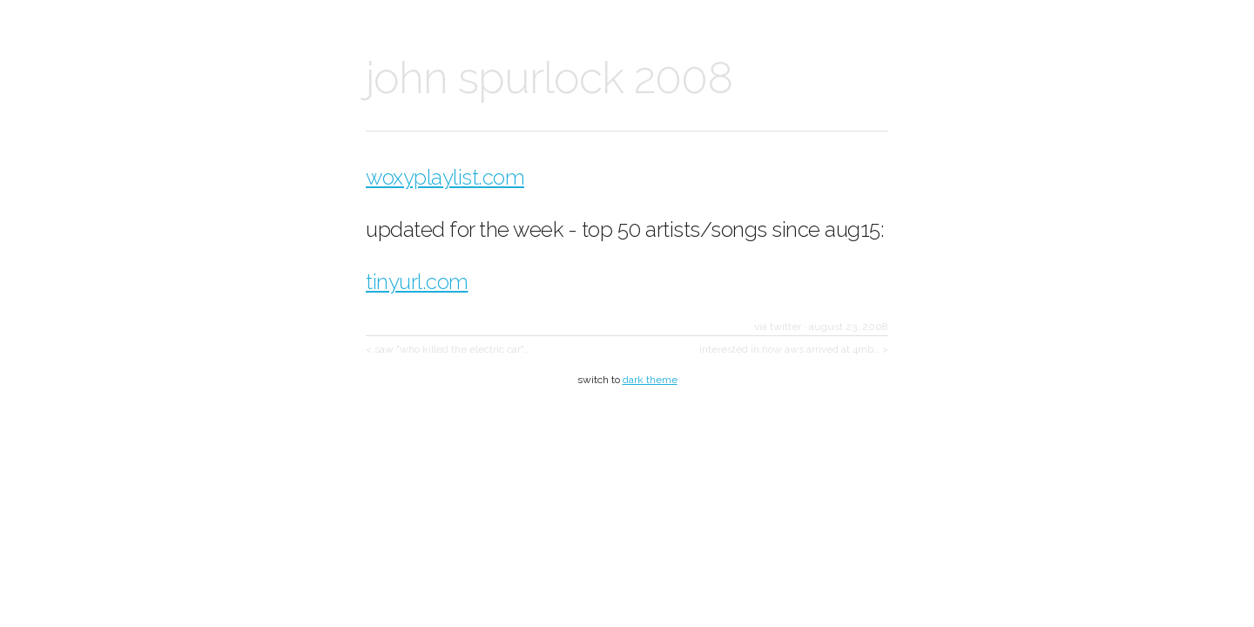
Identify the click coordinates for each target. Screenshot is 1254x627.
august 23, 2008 (848, 326)
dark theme (650, 380)
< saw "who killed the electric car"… (447, 349)
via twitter (777, 326)
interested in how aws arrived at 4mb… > (793, 349)
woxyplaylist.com (445, 177)
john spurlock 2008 (549, 78)
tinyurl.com (417, 281)
